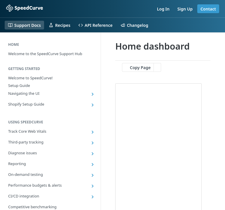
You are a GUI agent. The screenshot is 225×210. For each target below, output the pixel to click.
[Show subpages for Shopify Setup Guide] (92, 105)
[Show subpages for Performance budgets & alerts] (92, 186)
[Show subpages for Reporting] (92, 164)
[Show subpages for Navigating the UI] (92, 94)
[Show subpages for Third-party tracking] (92, 143)
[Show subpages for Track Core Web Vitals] (92, 132)
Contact (208, 9)
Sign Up (185, 9)
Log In (163, 9)
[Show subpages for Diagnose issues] (92, 153)
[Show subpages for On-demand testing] (92, 175)
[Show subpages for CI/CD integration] (92, 197)
